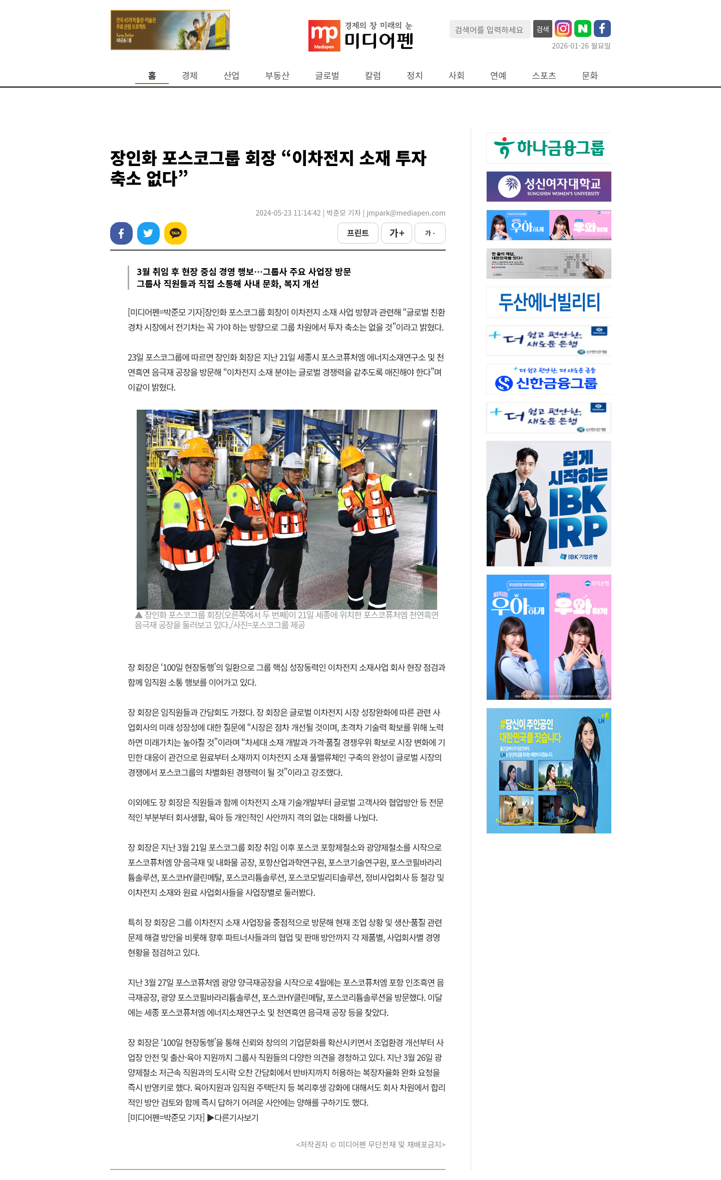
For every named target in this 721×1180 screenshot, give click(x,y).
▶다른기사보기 (232, 1117)
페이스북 (121, 233)
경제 (190, 75)
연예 (498, 75)
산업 (231, 75)
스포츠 (544, 75)
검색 (542, 29)
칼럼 (373, 75)
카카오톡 (175, 233)
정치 (415, 75)
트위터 (148, 233)
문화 (590, 75)
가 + (397, 233)
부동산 (277, 75)
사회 (457, 75)
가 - (430, 233)
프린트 (358, 233)
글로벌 (327, 75)
